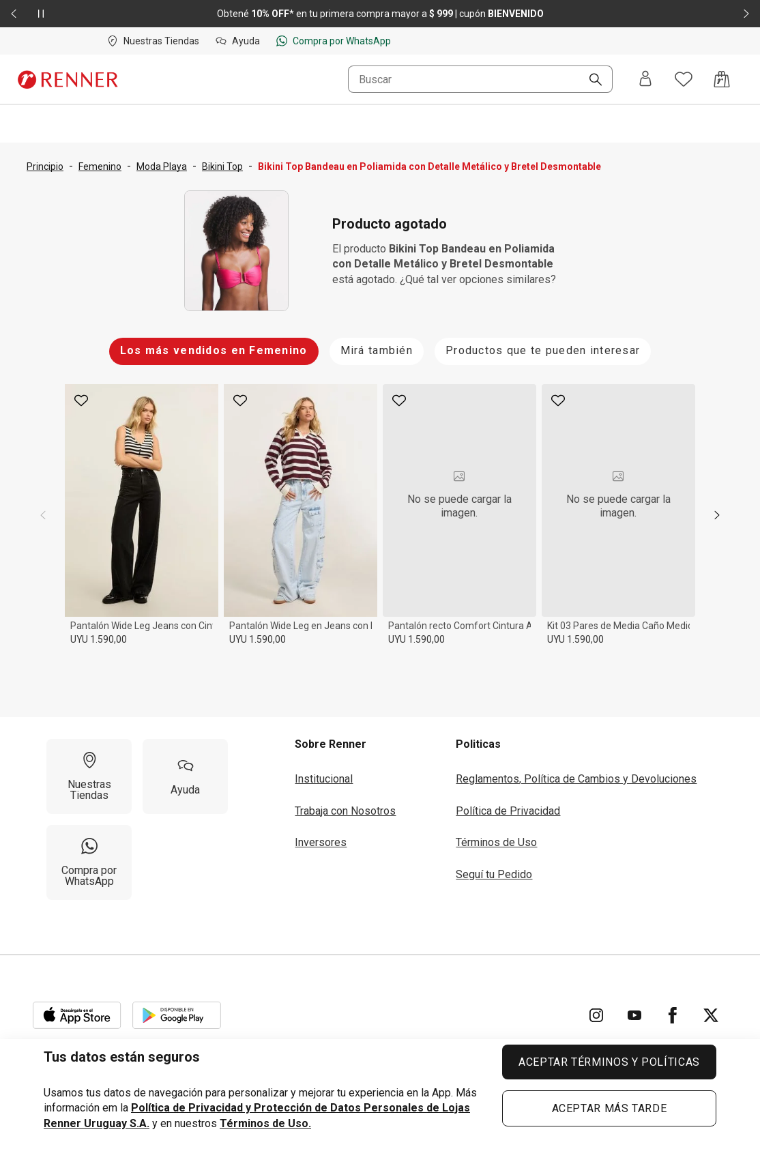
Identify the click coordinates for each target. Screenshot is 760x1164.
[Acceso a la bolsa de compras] (721, 79)
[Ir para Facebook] (672, 1015)
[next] (717, 515)
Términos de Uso (496, 842)
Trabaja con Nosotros (345, 810)
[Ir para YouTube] (634, 1015)
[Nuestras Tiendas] (89, 776)
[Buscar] (590, 80)
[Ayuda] (185, 776)
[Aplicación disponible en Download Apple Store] (77, 1015)
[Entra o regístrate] (645, 79)
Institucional (324, 778)
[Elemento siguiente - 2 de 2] (746, 13)
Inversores (321, 842)
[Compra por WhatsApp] (89, 862)
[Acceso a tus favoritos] (683, 79)
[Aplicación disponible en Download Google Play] (176, 1015)
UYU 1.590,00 (98, 639)
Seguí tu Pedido (494, 874)
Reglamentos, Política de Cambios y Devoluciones (576, 778)
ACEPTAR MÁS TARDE (609, 1108)
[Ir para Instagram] (596, 1015)
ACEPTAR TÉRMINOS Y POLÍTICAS (609, 1062)
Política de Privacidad (508, 810)
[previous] (43, 515)
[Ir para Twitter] (711, 1015)
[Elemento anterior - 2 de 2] (13, 13)
